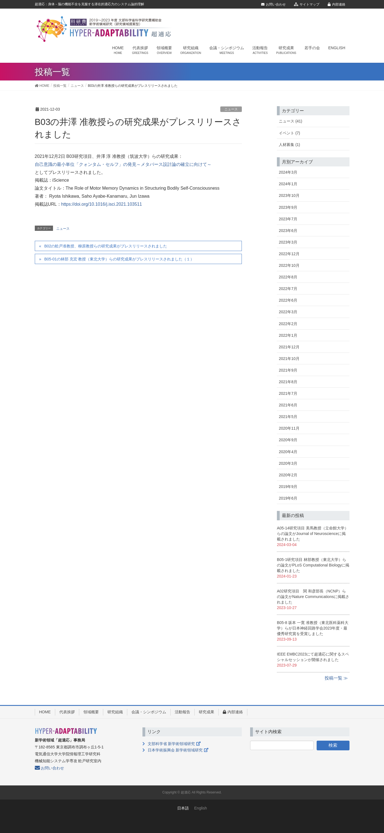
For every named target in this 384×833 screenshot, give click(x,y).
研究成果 (206, 712)
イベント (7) (289, 133)
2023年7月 (288, 219)
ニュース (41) (290, 121)
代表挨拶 (67, 712)
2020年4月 (288, 452)
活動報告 (182, 712)
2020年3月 (288, 463)
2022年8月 (288, 277)
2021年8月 (288, 382)
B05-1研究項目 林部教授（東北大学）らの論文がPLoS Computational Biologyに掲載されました (313, 565)
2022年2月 (288, 324)
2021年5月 (288, 416)
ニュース (231, 109)
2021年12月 (289, 347)
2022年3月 (288, 312)
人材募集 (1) (289, 144)
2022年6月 (288, 300)
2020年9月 (288, 440)
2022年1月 (288, 335)
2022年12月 (289, 254)
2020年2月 (288, 475)
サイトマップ (306, 4)
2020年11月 (289, 428)
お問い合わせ (273, 4)
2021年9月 (288, 370)
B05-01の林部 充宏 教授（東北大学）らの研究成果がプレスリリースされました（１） (119, 259)
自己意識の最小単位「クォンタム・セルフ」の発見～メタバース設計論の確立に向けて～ (123, 164)
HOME (45, 712)
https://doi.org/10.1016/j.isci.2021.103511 (101, 204)
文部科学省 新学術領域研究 (171, 743)
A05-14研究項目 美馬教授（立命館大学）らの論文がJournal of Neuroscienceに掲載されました (312, 533)
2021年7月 (288, 393)
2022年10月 (289, 265)
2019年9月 (288, 486)
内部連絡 (336, 4)
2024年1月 (288, 184)
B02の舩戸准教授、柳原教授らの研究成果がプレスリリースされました (105, 246)
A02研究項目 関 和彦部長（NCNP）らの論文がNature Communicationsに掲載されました (313, 596)
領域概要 (91, 712)
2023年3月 (288, 242)
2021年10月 (289, 358)
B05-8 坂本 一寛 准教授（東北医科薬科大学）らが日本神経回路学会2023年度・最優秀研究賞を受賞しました (312, 628)
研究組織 (115, 712)
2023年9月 (288, 207)
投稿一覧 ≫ (336, 678)
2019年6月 (288, 498)
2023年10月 (289, 195)
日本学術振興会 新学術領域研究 (175, 750)
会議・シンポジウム (148, 712)
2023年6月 (288, 230)
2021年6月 (288, 405)
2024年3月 (288, 172)
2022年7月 (288, 288)
